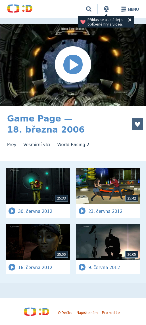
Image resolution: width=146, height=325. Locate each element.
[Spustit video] (73, 65)
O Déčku (65, 312)
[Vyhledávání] (88, 9)
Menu (129, 9)
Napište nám (87, 312)
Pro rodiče (111, 312)
